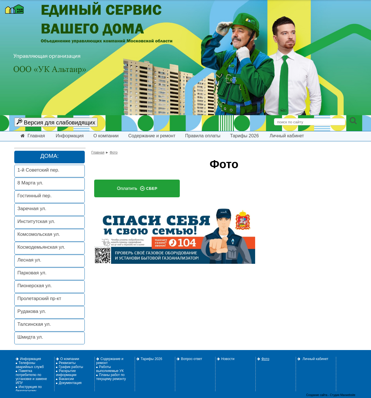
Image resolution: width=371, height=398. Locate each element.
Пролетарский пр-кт (39, 298)
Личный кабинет (287, 135)
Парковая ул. (32, 273)
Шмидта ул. (30, 337)
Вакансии (65, 379)
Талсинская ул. (34, 324)
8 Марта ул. (30, 183)
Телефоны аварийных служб (30, 365)
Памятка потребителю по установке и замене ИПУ (31, 377)
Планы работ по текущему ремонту (111, 377)
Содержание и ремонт (151, 135)
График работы (69, 367)
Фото (114, 152)
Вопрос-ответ (189, 359)
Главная (33, 135)
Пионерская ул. (34, 285)
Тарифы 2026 (244, 135)
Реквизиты (66, 363)
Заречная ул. (31, 208)
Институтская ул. (36, 221)
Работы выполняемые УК (110, 369)
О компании (105, 135)
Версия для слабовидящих (56, 122)
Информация (70, 135)
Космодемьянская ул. (41, 247)
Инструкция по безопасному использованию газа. (32, 391)
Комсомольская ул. (38, 234)
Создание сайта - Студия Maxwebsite (330, 395)
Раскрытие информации (66, 373)
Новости (225, 359)
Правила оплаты (203, 135)
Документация (69, 383)
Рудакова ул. (31, 311)
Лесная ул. (29, 260)
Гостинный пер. (34, 195)
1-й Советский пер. (38, 170)
